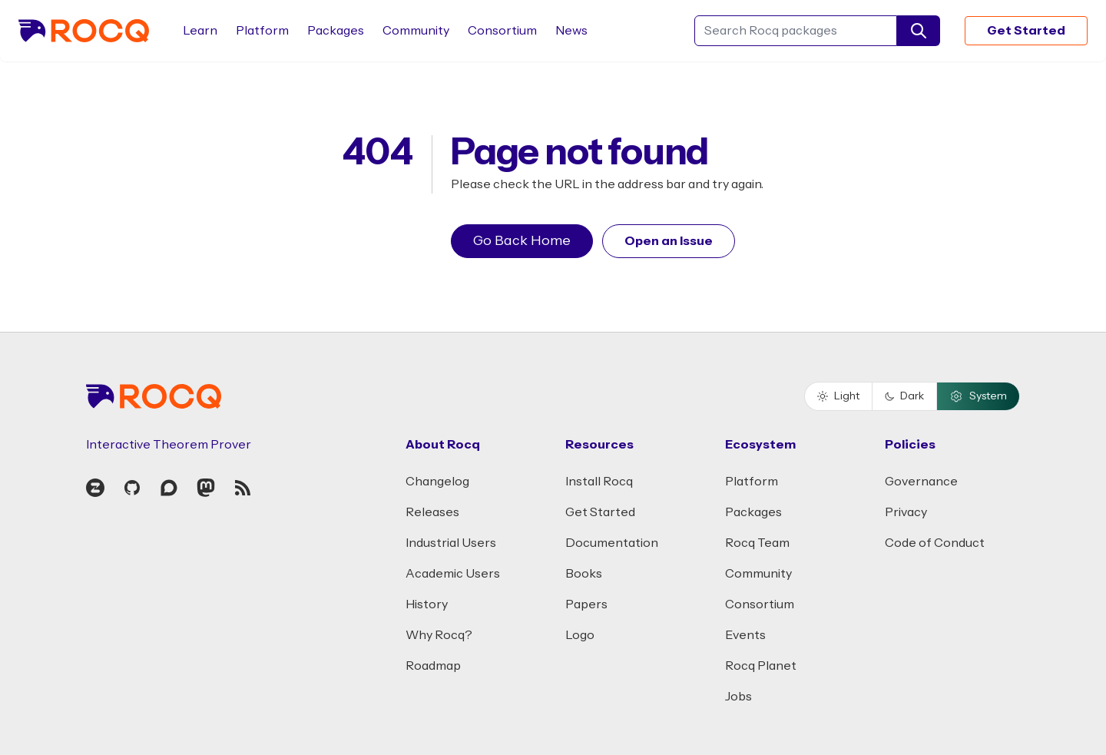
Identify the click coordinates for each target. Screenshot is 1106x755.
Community (415, 31)
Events (745, 635)
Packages (335, 31)
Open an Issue (668, 241)
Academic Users (453, 574)
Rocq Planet (760, 666)
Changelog (437, 481)
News (571, 31)
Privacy (906, 512)
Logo (579, 635)
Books (583, 574)
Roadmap (433, 666)
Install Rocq (599, 481)
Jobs (738, 696)
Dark (904, 396)
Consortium (502, 31)
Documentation (611, 543)
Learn (200, 31)
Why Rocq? (439, 635)
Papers (586, 604)
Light (838, 396)
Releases (432, 512)
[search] (918, 30)
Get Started (1026, 31)
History (427, 604)
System (978, 396)
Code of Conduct (935, 543)
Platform (262, 31)
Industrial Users (451, 543)
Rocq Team (757, 543)
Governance (921, 481)
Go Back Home (522, 240)
